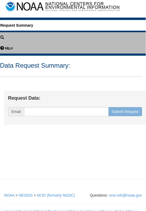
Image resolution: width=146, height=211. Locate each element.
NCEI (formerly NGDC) (56, 195)
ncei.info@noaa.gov (125, 195)
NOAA (9, 195)
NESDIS (26, 195)
